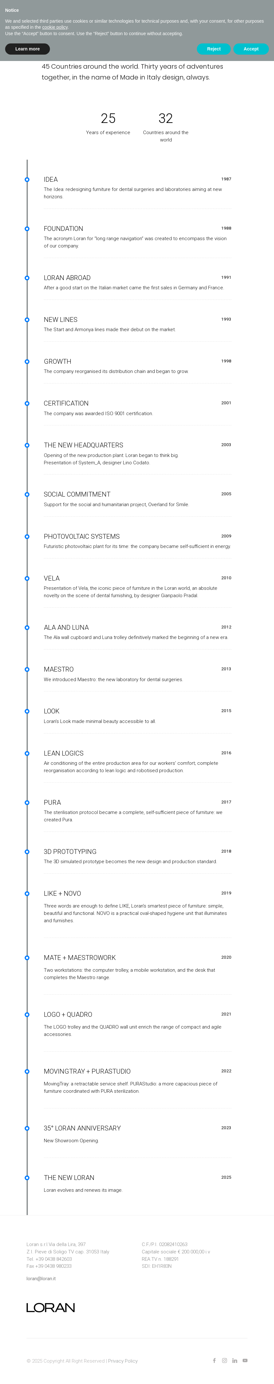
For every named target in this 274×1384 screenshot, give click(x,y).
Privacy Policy (123, 1361)
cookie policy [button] (55, 27)
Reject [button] (214, 48)
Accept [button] (251, 48)
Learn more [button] (27, 48)
